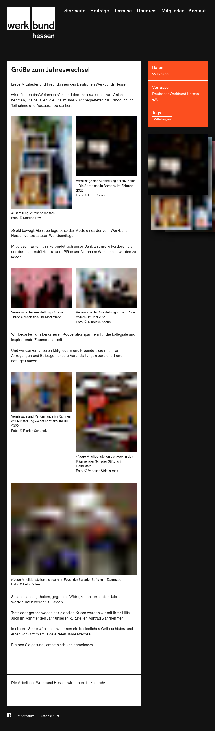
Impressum (25, 716)
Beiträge (99, 11)
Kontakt (197, 11)
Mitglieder (172, 11)
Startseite (74, 11)
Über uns (146, 11)
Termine (123, 11)
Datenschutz (49, 716)
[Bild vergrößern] (41, 118)
